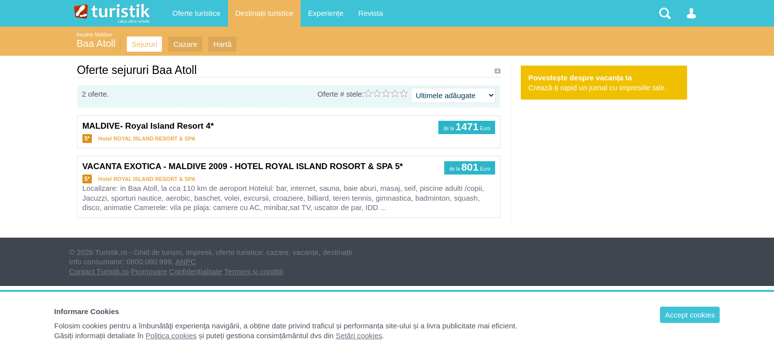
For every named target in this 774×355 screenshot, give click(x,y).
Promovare (149, 271)
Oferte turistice (196, 13)
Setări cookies (359, 335)
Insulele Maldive (94, 34)
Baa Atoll (96, 43)
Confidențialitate (196, 271)
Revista (370, 13)
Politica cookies (171, 335)
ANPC (185, 261)
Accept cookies (690, 315)
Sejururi (144, 44)
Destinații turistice (264, 13)
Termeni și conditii (253, 271)
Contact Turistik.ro (99, 271)
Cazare (185, 44)
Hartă (222, 44)
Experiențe (326, 13)
